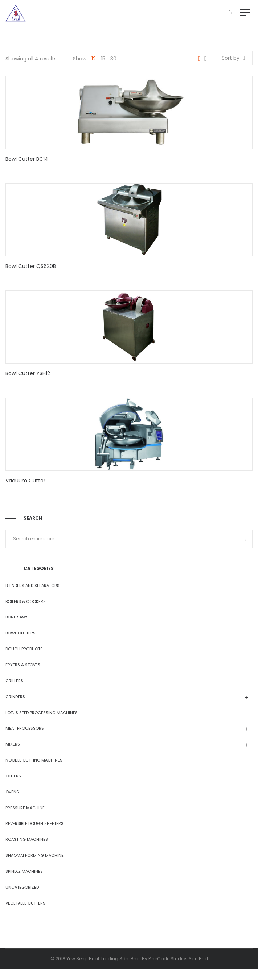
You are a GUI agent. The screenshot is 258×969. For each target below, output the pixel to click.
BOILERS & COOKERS (25, 601)
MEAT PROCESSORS (24, 728)
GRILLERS (14, 681)
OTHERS (13, 776)
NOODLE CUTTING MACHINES (33, 760)
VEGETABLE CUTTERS (25, 903)
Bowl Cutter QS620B (30, 266)
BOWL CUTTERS (20, 633)
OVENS (12, 792)
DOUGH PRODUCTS (24, 649)
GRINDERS (15, 697)
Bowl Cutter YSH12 (27, 373)
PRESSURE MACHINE (25, 808)
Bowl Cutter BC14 (26, 159)
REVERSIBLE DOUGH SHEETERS (34, 823)
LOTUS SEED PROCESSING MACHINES (41, 713)
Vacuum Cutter (25, 480)
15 (103, 58)
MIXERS (12, 744)
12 (93, 58)
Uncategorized (22, 887)
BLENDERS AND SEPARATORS (32, 585)
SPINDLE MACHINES (24, 871)
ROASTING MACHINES (26, 839)
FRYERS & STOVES (22, 665)
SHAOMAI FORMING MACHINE (34, 855)
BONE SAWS (17, 617)
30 (113, 58)
